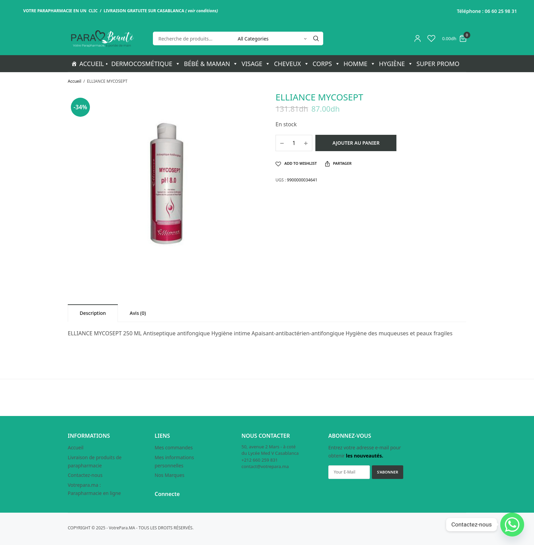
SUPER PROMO (438, 64)
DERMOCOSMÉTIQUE (145, 63)
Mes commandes (174, 447)
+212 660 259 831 (259, 460)
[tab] (93, 313)
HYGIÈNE (396, 63)
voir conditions (202, 11)
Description (93, 313)
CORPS (326, 63)
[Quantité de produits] (294, 143)
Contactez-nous (85, 475)
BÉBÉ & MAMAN (211, 63)
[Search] (316, 38)
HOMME (360, 63)
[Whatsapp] (512, 524)
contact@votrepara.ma (265, 466)
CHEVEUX (291, 63)
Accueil (74, 81)
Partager (338, 163)
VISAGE (255, 63)
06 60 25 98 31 (501, 11)
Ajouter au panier (355, 143)
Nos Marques (169, 475)
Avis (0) (138, 313)
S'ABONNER (387, 472)
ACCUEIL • (93, 64)
